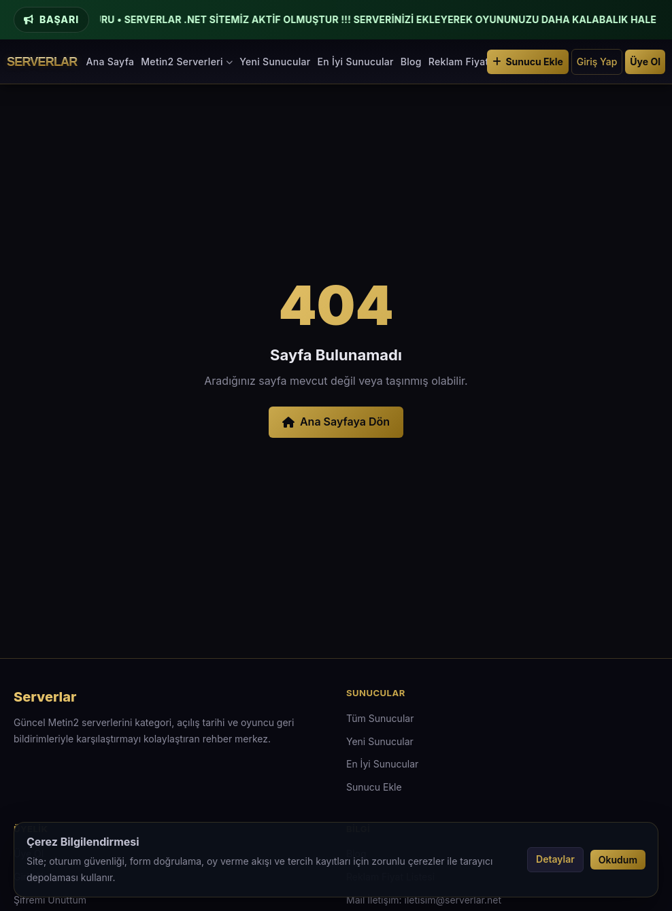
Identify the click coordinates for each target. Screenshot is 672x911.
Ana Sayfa (110, 61)
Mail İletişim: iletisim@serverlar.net (423, 900)
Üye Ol (645, 61)
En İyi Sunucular (355, 61)
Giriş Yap (597, 61)
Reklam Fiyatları (466, 61)
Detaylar (555, 859)
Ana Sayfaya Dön (336, 421)
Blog (411, 61)
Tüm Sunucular (380, 718)
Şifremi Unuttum (50, 900)
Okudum (618, 859)
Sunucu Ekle (527, 61)
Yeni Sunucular (274, 61)
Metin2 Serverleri (187, 61)
